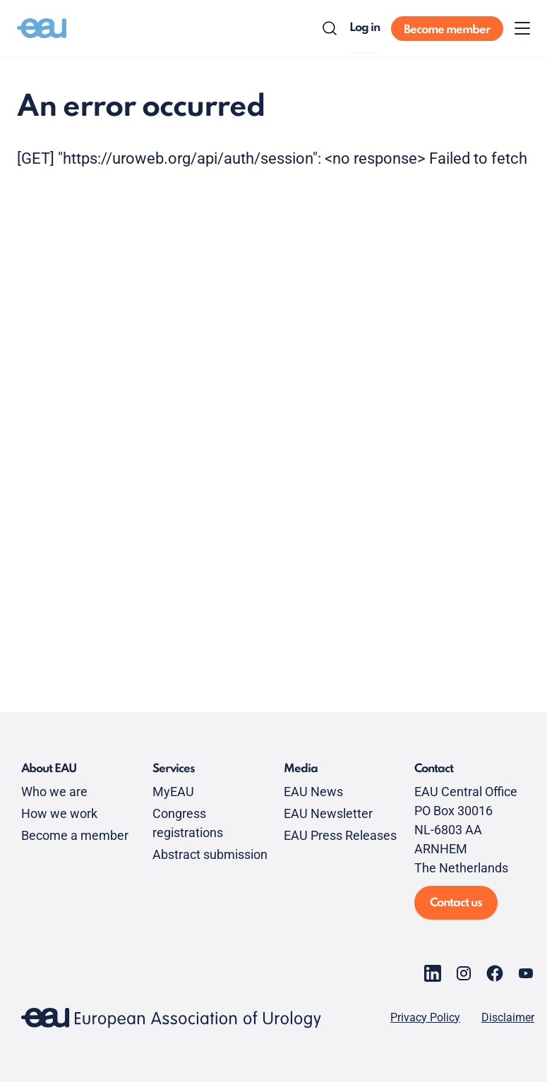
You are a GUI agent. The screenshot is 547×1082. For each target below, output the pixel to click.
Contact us (456, 903)
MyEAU (173, 791)
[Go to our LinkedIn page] (432, 973)
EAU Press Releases (340, 835)
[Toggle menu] (522, 28)
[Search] (329, 28)
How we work (59, 813)
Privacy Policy (425, 1017)
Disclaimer (507, 1017)
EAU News (313, 791)
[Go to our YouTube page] (525, 973)
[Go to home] (41, 28)
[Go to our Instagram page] (463, 973)
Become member (447, 30)
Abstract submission (210, 854)
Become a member (74, 835)
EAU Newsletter (328, 813)
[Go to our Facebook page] (494, 973)
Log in (364, 28)
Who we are (54, 791)
